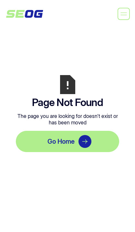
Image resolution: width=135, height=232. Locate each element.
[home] (24, 14)
